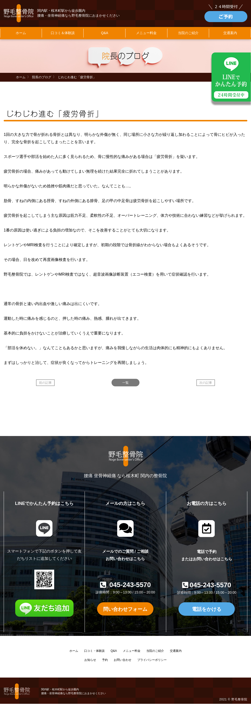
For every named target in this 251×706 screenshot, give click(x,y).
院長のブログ (41, 79)
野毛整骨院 (239, 702)
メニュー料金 (146, 36)
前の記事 (45, 385)
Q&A (104, 36)
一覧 (125, 385)
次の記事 (205, 385)
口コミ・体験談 (94, 653)
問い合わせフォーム (125, 611)
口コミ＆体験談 (63, 36)
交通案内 (176, 653)
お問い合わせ (122, 662)
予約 (105, 662)
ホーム (21, 36)
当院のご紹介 (188, 36)
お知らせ (90, 662)
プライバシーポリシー (152, 662)
